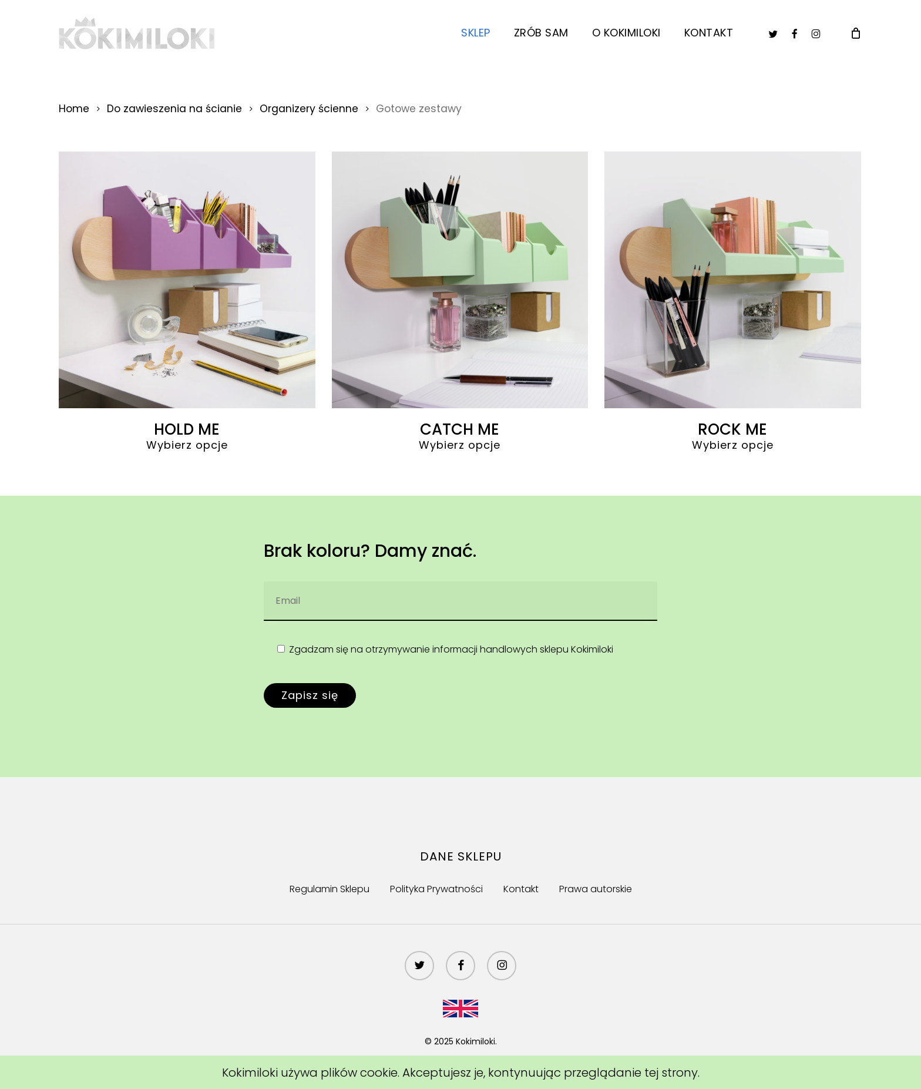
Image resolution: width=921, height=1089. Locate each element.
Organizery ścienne (309, 109)
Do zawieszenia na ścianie (174, 109)
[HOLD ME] (187, 280)
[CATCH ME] (460, 280)
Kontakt (521, 889)
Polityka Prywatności (436, 889)
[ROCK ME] (732, 280)
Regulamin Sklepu (329, 889)
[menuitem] (460, 1007)
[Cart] (855, 32)
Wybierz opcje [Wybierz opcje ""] (187, 445)
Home (74, 109)
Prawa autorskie (595, 889)
